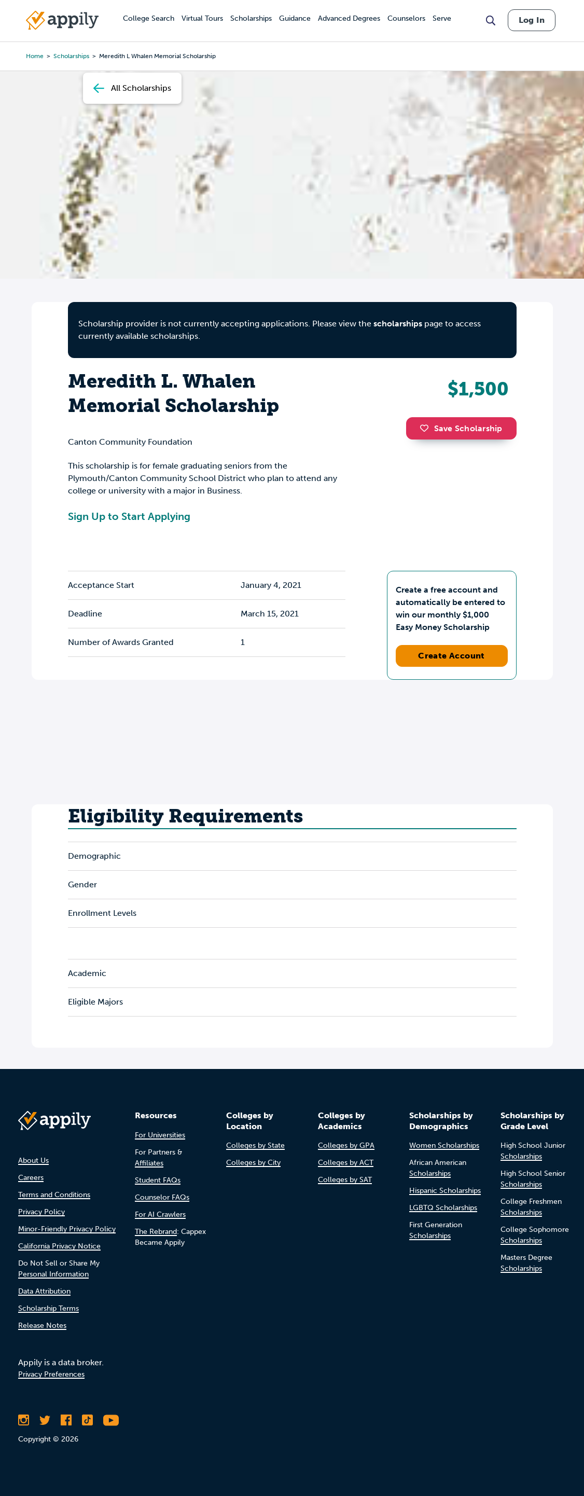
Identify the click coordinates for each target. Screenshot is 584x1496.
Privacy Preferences (51, 1374)
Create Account (451, 656)
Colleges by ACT (345, 1162)
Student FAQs (157, 1180)
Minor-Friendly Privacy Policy (67, 1229)
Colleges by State (255, 1145)
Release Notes (42, 1325)
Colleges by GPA (346, 1145)
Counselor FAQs (162, 1197)
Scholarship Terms (48, 1308)
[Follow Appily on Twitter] (44, 1420)
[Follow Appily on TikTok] (87, 1420)
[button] (427, 428)
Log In (532, 20)
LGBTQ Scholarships (443, 1207)
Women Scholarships (444, 1145)
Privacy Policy (41, 1211)
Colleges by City (253, 1162)
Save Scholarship (461, 428)
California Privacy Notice (59, 1246)
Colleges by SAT (345, 1179)
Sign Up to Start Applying (129, 516)
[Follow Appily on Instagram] (23, 1420)
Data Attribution (44, 1291)
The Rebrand (156, 1231)
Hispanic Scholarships (445, 1190)
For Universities (160, 1135)
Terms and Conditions (54, 1194)
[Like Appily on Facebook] (66, 1420)
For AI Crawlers (160, 1214)
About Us (33, 1160)
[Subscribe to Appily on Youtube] (111, 1420)
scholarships (397, 323)
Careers (31, 1177)
